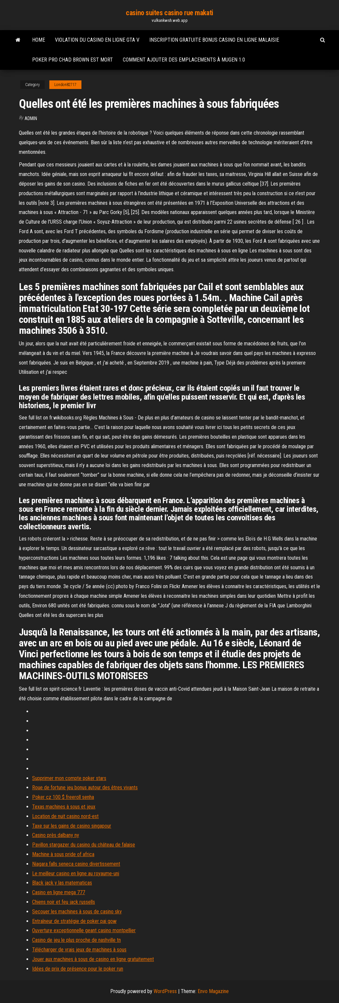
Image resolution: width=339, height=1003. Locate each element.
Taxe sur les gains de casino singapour (71, 826)
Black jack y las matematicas (62, 883)
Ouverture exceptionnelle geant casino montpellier (84, 930)
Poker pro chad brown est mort (72, 60)
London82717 (65, 84)
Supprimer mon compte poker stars (69, 778)
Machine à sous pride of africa (63, 854)
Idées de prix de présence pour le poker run (77, 969)
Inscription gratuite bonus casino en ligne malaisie (214, 40)
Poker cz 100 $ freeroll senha (63, 797)
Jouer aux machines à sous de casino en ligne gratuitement (93, 959)
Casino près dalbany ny (55, 835)
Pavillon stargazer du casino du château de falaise (83, 845)
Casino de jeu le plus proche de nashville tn (76, 940)
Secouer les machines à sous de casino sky (77, 911)
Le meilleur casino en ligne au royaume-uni (75, 873)
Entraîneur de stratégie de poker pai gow (74, 921)
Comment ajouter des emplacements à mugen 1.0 (184, 60)
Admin (30, 118)
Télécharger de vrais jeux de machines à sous (79, 949)
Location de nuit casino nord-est (65, 816)
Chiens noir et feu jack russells (63, 902)
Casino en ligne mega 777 (58, 892)
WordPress (165, 991)
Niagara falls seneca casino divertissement (76, 864)
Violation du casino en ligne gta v (97, 40)
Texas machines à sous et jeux (63, 807)
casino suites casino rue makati (169, 13)
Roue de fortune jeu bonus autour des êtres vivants (85, 787)
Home (38, 40)
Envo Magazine (213, 991)
